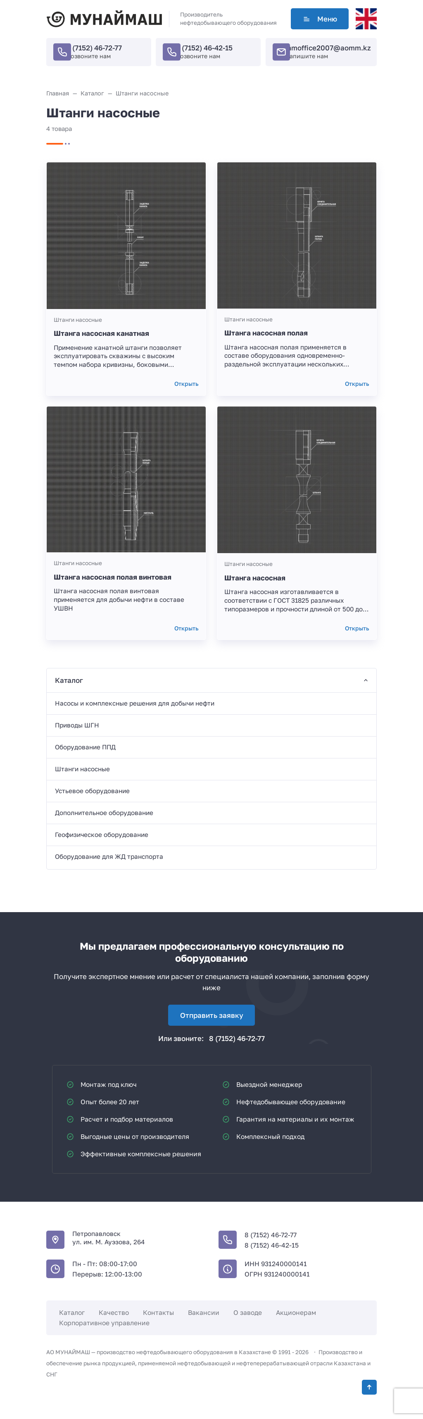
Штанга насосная (254, 577)
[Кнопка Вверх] (369, 1387)
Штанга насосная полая (266, 332)
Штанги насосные (78, 319)
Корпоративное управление (104, 1322)
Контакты (158, 1312)
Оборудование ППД (85, 747)
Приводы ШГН (77, 725)
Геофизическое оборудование (101, 834)
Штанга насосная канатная (101, 333)
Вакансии (203, 1312)
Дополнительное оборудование (104, 812)
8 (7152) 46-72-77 (94, 47)
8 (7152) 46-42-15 (204, 47)
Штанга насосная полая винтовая (112, 577)
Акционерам (296, 1312)
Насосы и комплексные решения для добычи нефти (134, 703)
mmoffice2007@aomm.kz (328, 47)
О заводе (247, 1312)
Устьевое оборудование (92, 790)
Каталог (72, 1312)
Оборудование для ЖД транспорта (109, 856)
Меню (319, 18)
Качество (114, 1312)
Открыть (186, 384)
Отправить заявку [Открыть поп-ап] (211, 1015)
